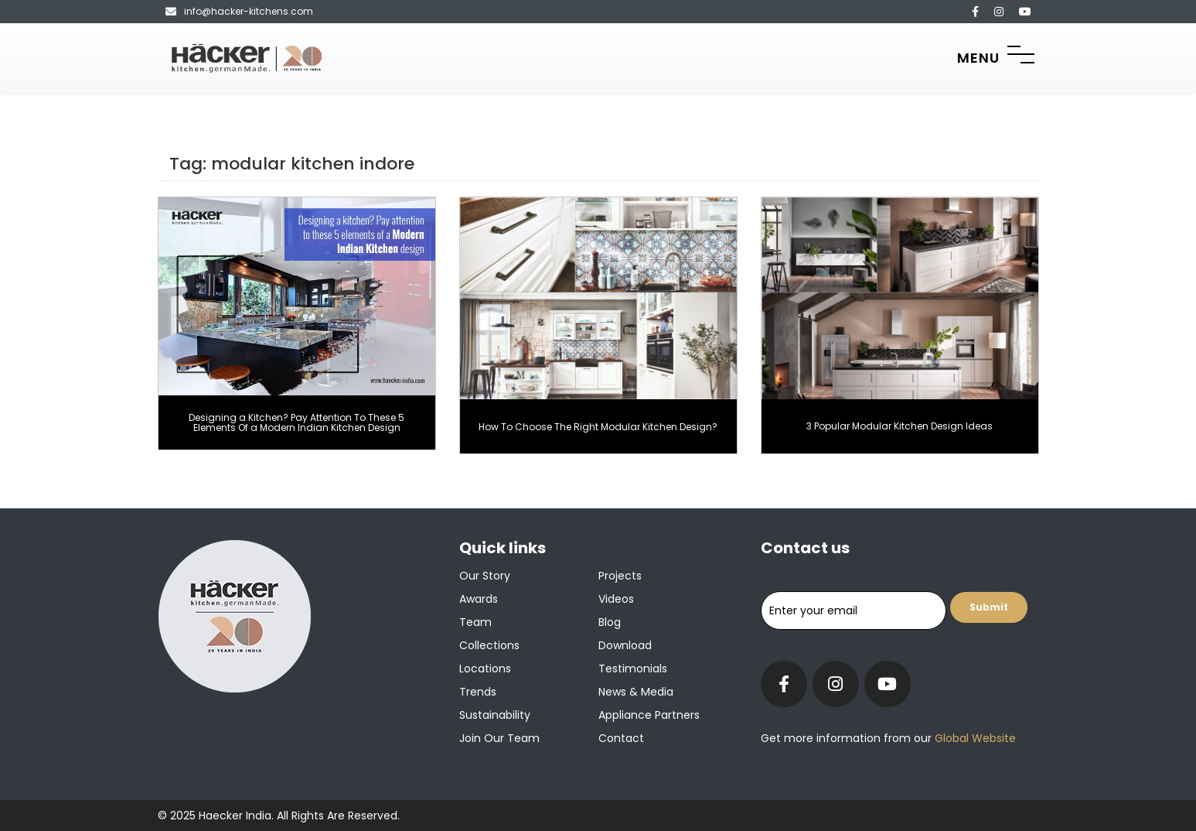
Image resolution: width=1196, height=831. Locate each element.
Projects (620, 575)
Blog (609, 622)
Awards (478, 599)
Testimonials (632, 668)
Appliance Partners (649, 715)
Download (625, 645)
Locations (485, 668)
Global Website (974, 738)
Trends (477, 691)
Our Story (484, 575)
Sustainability (494, 715)
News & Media (635, 691)
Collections (489, 645)
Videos (616, 599)
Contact (621, 738)
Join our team (499, 738)
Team (475, 622)
